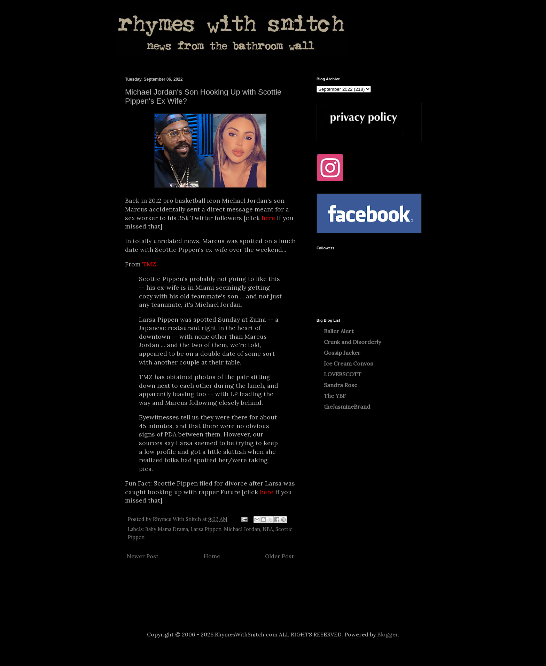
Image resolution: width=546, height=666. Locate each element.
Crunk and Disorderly (352, 341)
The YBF (335, 395)
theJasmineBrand (347, 406)
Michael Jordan (242, 529)
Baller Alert (339, 331)
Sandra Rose (340, 385)
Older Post (279, 556)
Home (212, 556)
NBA (268, 529)
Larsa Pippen (205, 529)
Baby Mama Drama (166, 529)
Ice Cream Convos (348, 363)
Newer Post (142, 556)
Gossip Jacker (342, 352)
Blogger (387, 634)
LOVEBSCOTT (342, 374)
